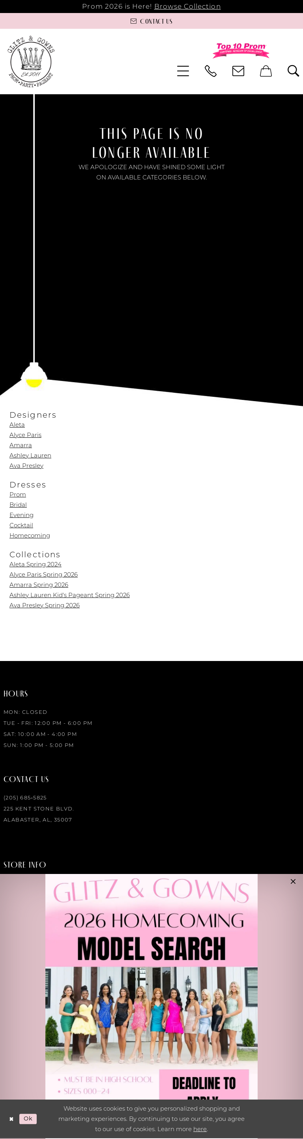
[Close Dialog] (12, 1119)
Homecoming (29, 535)
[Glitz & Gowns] (31, 61)
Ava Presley (26, 465)
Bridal (18, 504)
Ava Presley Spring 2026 (44, 605)
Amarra (20, 445)
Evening (21, 515)
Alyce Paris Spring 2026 (43, 574)
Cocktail (21, 525)
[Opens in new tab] (151, 1006)
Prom (17, 494)
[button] (183, 71)
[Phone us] (210, 71)
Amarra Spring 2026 (38, 584)
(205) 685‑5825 (25, 797)
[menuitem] (183, 71)
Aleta (17, 424)
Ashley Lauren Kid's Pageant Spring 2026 (69, 595)
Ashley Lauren (30, 455)
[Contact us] (151, 21)
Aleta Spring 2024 (35, 564)
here (200, 1129)
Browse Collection (187, 6)
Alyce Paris (25, 435)
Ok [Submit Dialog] (29, 1119)
